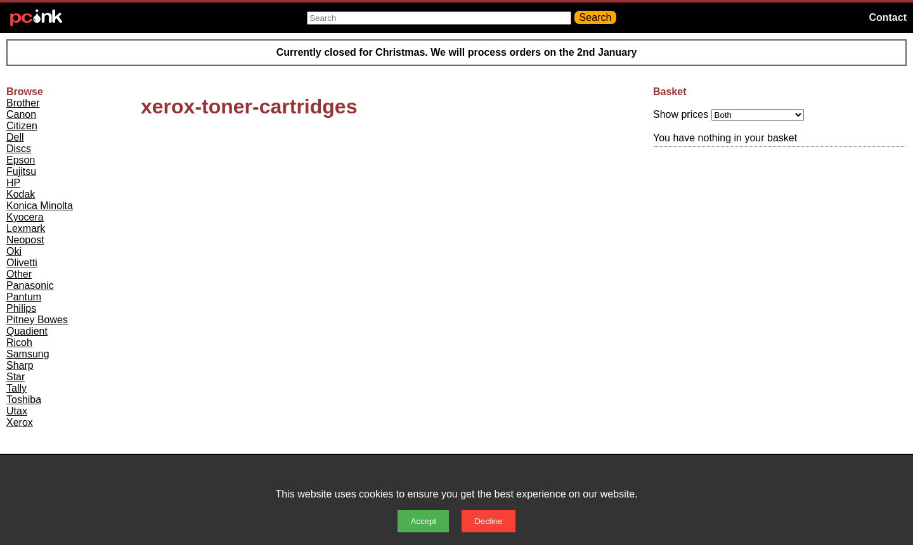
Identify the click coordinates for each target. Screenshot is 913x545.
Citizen (21, 125)
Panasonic (30, 285)
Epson (20, 160)
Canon (21, 114)
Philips (21, 308)
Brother (22, 103)
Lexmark (25, 228)
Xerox (19, 422)
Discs (18, 148)
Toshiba (23, 399)
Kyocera (25, 217)
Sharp (20, 365)
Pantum (23, 297)
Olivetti (21, 262)
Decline (488, 521)
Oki (14, 251)
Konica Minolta (39, 205)
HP (13, 182)
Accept (423, 521)
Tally (16, 388)
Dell (15, 137)
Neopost (25, 239)
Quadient (27, 331)
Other (19, 274)
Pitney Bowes (37, 319)
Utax (16, 411)
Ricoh (19, 342)
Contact (888, 17)
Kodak (20, 194)
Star (15, 376)
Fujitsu (21, 171)
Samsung (27, 354)
